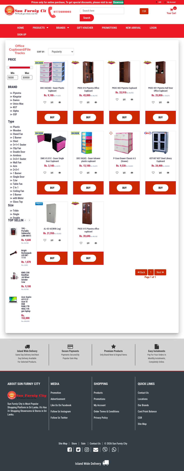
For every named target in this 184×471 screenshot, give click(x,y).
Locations (143, 399)
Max (27, 73)
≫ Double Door (17, 151)
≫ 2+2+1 (14, 169)
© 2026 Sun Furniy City (115, 443)
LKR (158, 2)
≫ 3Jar (13, 180)
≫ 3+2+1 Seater (18, 159)
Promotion (56, 392)
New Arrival (133, 27)
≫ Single (14, 214)
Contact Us (143, 392)
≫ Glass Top (16, 201)
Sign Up (21, 34)
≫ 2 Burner (15, 137)
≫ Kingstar (15, 96)
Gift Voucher (85, 27)
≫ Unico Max (16, 103)
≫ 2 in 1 (14, 187)
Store (74, 443)
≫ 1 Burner (15, 173)
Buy (49, 117)
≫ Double (15, 217)
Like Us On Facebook (61, 405)
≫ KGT (13, 107)
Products (39, 27)
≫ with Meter (16, 198)
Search (86, 17)
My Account (170, 2)
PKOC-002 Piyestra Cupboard (124, 88)
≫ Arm (13, 166)
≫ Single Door (17, 176)
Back (141, 272)
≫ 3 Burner (15, 194)
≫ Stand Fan (16, 134)
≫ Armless (15, 155)
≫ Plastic (15, 126)
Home (20, 27)
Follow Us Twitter (59, 417)
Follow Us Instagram (61, 411)
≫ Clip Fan (15, 148)
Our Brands (143, 405)
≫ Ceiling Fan (17, 191)
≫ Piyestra (15, 93)
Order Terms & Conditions (106, 411)
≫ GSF (13, 114)
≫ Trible (14, 210)
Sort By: (41, 52)
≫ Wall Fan (15, 162)
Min (12, 73)
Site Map (142, 424)
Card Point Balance (147, 411)
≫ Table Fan (16, 183)
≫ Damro (15, 100)
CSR (144, 11)
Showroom (118, 2)
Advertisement (58, 399)
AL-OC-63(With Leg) (52, 229)
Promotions (109, 27)
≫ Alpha (14, 110)
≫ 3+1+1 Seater (18, 144)
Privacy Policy (101, 417)
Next (29, 220)
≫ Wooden (15, 130)
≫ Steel (14, 141)
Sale (83, 443)
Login (153, 27)
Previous (25, 220)
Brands (60, 27)
